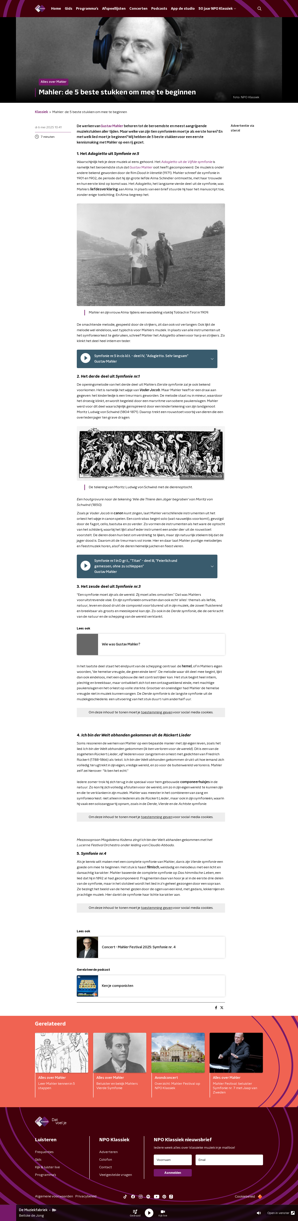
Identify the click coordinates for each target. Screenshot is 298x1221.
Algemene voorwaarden (54, 1196)
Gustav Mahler (112, 126)
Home (56, 8)
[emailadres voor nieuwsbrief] (229, 1160)
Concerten (138, 8)
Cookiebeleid (245, 1196)
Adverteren (108, 1152)
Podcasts (159, 8)
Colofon (105, 1159)
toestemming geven (156, 712)
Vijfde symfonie (200, 162)
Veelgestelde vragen (115, 1175)
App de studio (183, 8)
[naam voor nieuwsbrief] (173, 1160)
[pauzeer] (85, 359)
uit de (174, 162)
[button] (135, 1213)
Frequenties (44, 1152)
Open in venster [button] (281, 1213)
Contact (105, 1167)
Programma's (87, 8)
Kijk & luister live (47, 1167)
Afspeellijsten (114, 8)
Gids (68, 8)
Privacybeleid (86, 1196)
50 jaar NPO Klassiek (217, 8)
